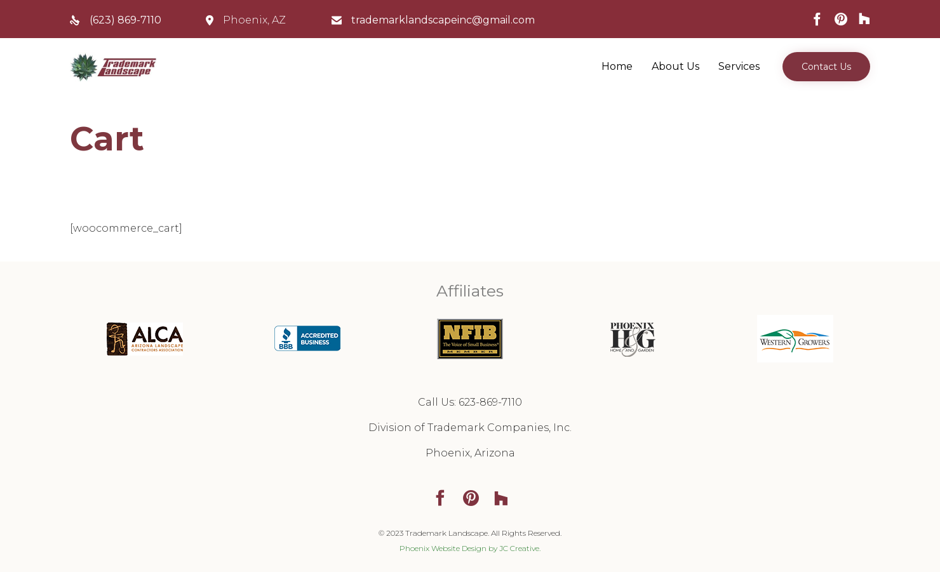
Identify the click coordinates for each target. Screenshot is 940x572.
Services (739, 66)
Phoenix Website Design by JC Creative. (469, 548)
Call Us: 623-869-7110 (470, 402)
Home (617, 66)
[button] (826, 66)
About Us (675, 66)
